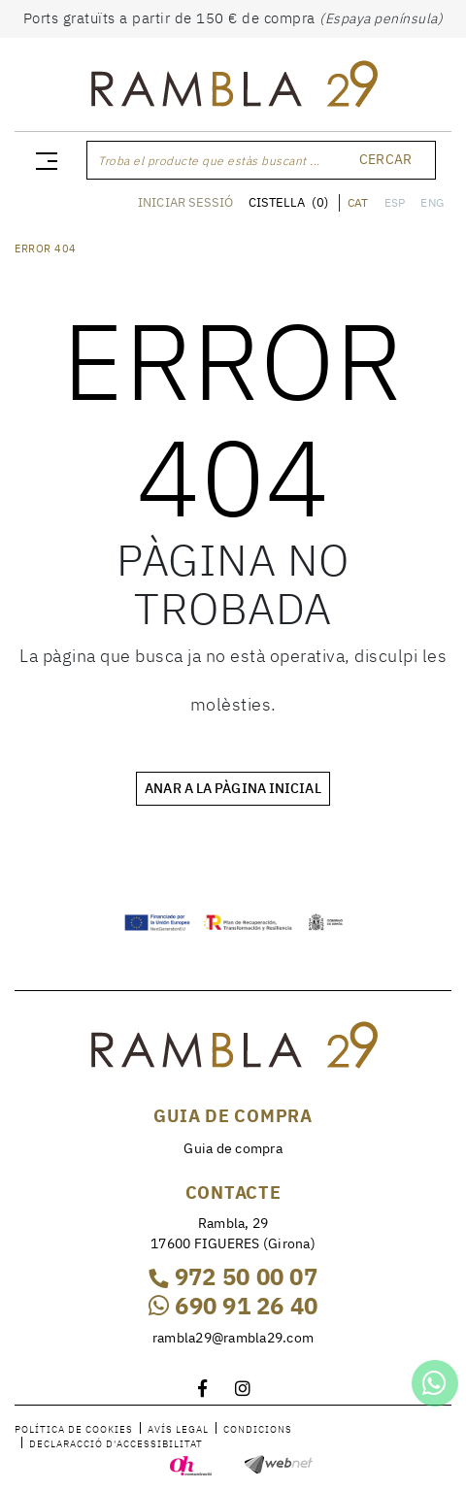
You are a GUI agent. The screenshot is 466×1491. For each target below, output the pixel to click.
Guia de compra (233, 1148)
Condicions (257, 1429)
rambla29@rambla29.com (233, 1337)
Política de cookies (74, 1429)
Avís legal (178, 1429)
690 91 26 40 (233, 1305)
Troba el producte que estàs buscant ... (209, 160)
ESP (395, 202)
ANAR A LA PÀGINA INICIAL (232, 788)
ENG (432, 202)
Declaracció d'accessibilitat (116, 1444)
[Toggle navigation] (42, 160)
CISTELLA (288, 202)
